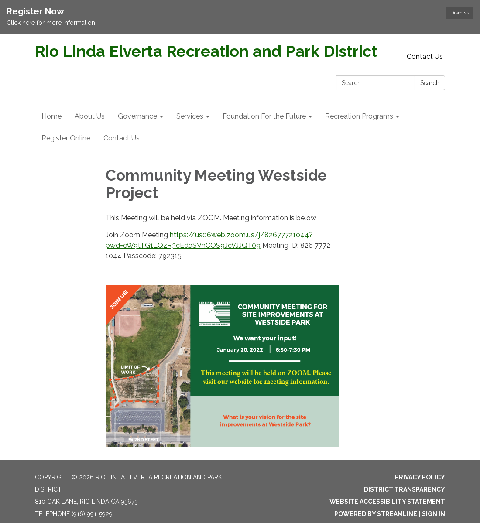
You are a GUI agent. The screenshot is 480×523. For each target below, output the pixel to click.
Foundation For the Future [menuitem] (264, 116)
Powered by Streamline (375, 513)
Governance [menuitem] (137, 116)
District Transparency (404, 489)
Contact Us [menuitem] (121, 138)
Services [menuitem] (189, 116)
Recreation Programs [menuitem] (359, 116)
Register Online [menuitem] (65, 138)
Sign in (433, 513)
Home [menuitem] (51, 116)
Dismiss (459, 13)
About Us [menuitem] (90, 116)
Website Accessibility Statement (387, 501)
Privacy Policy (420, 477)
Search (429, 82)
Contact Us (425, 56)
